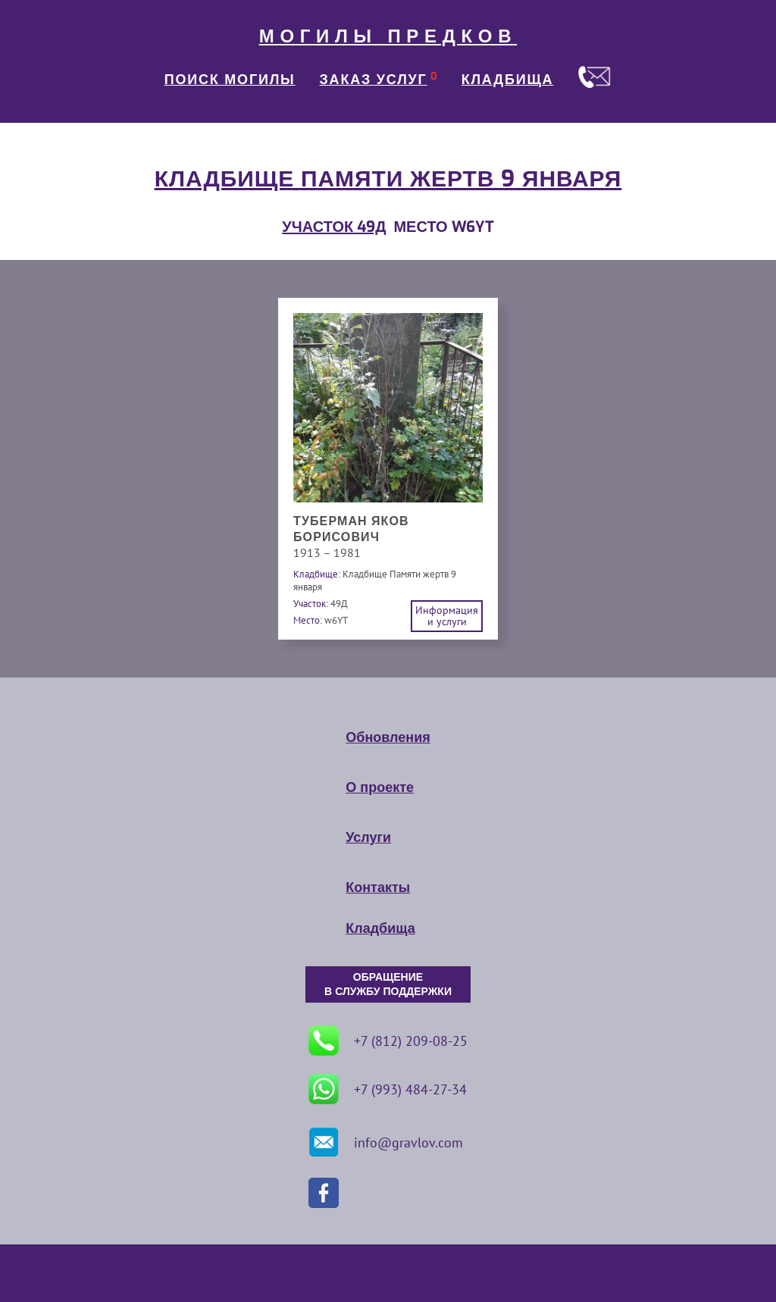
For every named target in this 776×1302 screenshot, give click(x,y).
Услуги (368, 837)
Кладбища (380, 928)
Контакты (378, 887)
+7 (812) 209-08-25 (388, 1040)
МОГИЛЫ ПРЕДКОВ (388, 36)
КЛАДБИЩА (508, 79)
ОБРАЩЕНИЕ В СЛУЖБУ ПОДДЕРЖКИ (388, 984)
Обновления (388, 737)
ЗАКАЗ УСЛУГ (373, 79)
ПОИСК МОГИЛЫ (230, 79)
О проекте (380, 787)
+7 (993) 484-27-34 (387, 1089)
